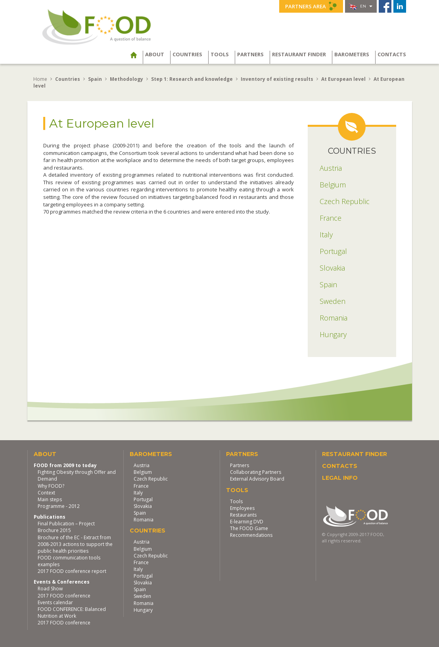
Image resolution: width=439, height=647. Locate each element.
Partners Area (311, 6)
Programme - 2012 (59, 506)
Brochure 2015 (54, 530)
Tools (220, 54)
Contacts (392, 54)
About (154, 54)
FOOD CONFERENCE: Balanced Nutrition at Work (72, 612)
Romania (143, 519)
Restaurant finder (299, 54)
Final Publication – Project (66, 523)
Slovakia (143, 506)
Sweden (142, 596)
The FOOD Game (249, 528)
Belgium (143, 472)
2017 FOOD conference (64, 595)
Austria (142, 465)
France (141, 486)
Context (46, 492)
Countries (187, 54)
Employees (242, 508)
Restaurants (243, 514)
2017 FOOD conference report (72, 571)
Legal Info (340, 477)
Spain (140, 513)
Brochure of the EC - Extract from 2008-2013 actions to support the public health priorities (75, 544)
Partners (250, 54)
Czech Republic (151, 478)
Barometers (351, 54)
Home (40, 79)
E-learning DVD (246, 521)
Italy (138, 492)
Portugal (143, 499)
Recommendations (251, 535)
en (360, 6)
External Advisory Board (257, 478)
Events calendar (55, 602)
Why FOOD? (51, 486)
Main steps (50, 499)
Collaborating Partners (255, 472)
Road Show (50, 588)
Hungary (143, 610)
